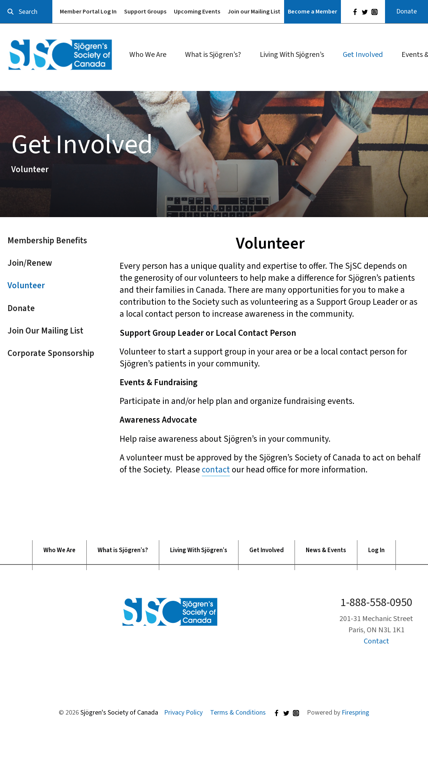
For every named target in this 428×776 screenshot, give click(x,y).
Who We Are (147, 54)
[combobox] (26, 12)
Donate (406, 11)
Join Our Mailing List (45, 331)
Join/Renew (29, 263)
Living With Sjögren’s (292, 54)
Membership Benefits (47, 240)
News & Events (326, 550)
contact (216, 469)
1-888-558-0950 (376, 602)
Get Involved (363, 54)
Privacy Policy (183, 712)
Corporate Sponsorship (50, 353)
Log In (376, 550)
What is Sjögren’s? (213, 54)
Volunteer (26, 285)
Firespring (355, 712)
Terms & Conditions (238, 712)
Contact (376, 641)
